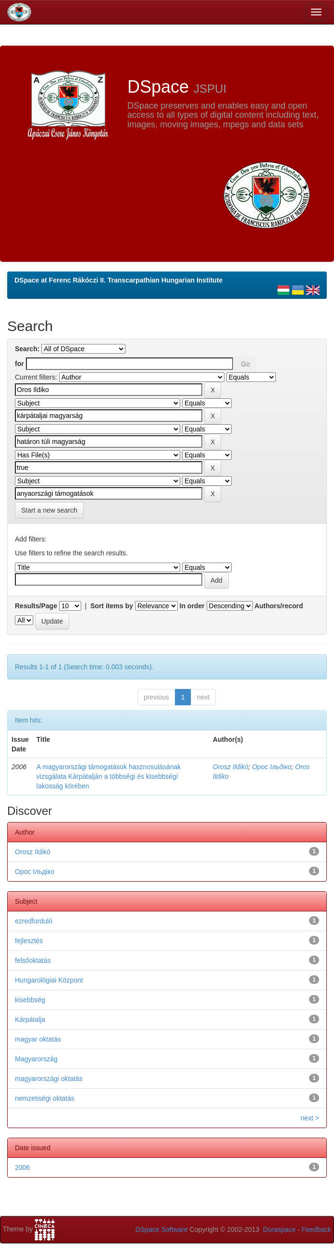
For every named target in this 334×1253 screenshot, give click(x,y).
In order (192, 606)
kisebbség (30, 1000)
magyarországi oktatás (49, 1078)
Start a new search (49, 510)
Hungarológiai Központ (49, 980)
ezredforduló (33, 921)
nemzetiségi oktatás (44, 1098)
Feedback (316, 1229)
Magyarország (36, 1059)
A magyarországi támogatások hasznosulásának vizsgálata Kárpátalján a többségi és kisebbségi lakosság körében (109, 776)
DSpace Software (162, 1229)
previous (156, 697)
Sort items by (111, 606)
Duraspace (279, 1229)
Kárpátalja (30, 1019)
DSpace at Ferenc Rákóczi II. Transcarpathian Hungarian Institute (118, 280)
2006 (22, 1167)
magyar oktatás (38, 1039)
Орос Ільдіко (271, 767)
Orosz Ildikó (230, 767)
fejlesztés (29, 941)
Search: (27, 349)
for (19, 364)
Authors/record (278, 606)
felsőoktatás (33, 960)
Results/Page (36, 606)
